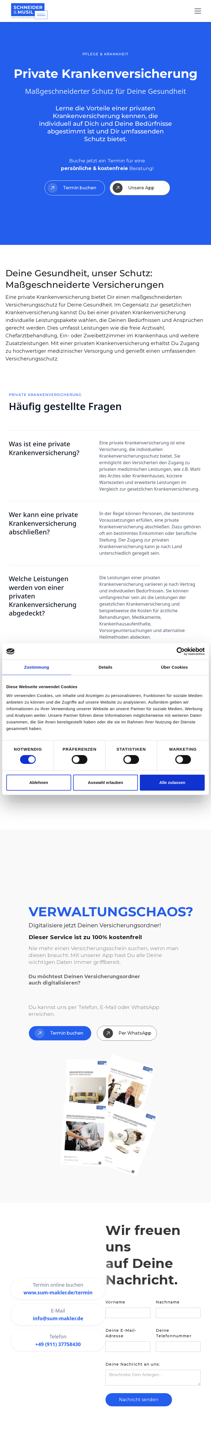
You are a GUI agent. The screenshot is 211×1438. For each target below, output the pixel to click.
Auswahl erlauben (105, 782)
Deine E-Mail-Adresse (121, 1333)
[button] (196, 11)
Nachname (168, 1302)
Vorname (115, 1302)
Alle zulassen (172, 782)
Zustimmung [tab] (36, 667)
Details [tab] (105, 667)
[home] (29, 11)
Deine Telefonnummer (173, 1333)
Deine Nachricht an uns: (133, 1364)
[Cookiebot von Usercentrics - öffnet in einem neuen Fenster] (181, 651)
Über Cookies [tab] (174, 667)
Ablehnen (38, 782)
